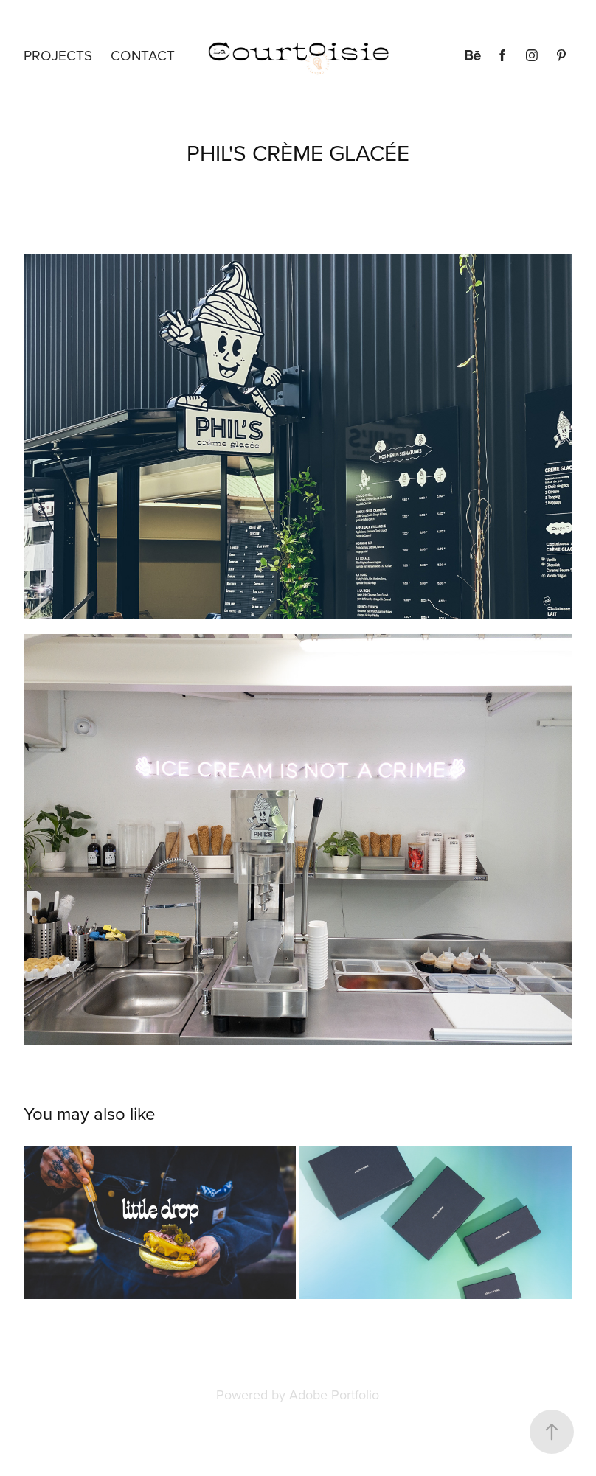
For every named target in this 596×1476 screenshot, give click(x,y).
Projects (58, 55)
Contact (143, 55)
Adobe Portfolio (334, 1394)
